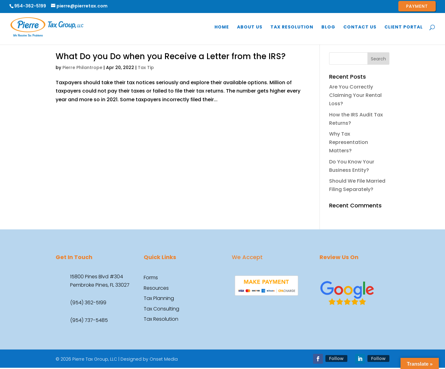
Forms (151, 278)
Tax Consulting (161, 309)
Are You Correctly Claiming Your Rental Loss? (355, 95)
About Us (249, 27)
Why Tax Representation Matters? (348, 142)
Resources (156, 288)
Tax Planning (159, 299)
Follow (336, 358)
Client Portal (403, 27)
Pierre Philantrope (82, 67)
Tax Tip (146, 67)
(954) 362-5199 (88, 302)
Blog (328, 27)
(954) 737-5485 (89, 320)
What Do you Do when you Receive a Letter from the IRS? (171, 56)
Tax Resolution (291, 27)
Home (221, 27)
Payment (417, 6)
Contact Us (359, 27)
